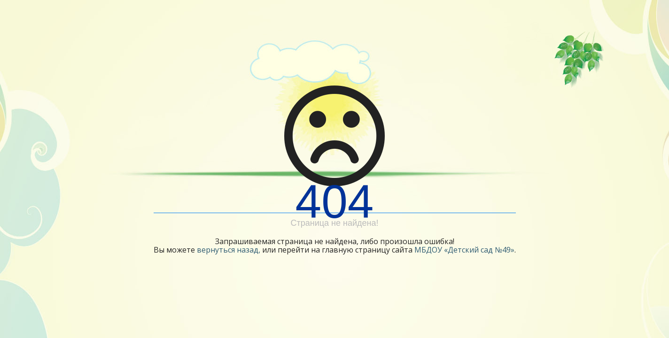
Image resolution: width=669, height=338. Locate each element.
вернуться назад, (228, 250)
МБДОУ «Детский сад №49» (464, 250)
